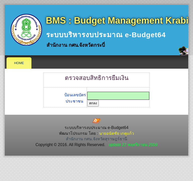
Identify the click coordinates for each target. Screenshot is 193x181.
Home (19, 63)
